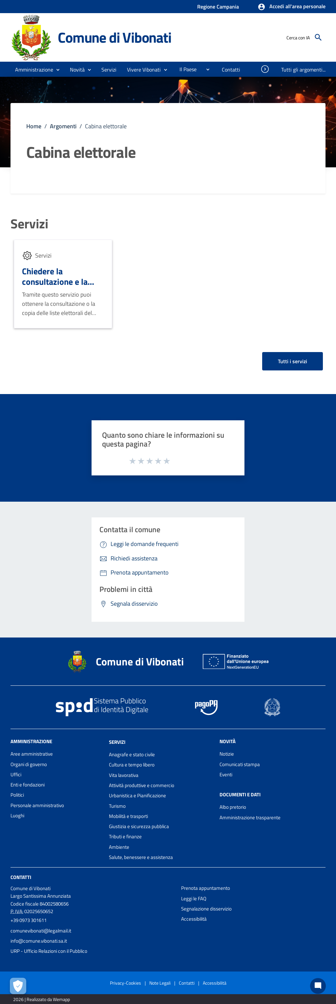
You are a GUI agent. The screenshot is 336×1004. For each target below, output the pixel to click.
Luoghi (17, 815)
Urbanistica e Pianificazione (137, 795)
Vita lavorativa (123, 775)
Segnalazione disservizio (206, 908)
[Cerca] (318, 37)
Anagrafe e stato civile (132, 754)
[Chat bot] (318, 986)
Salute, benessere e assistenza (141, 857)
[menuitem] (185, 69)
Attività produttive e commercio (141, 785)
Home (33, 126)
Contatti (20, 877)
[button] (292, 7)
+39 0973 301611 (28, 920)
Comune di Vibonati (114, 37)
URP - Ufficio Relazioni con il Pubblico (48, 951)
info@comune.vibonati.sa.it (38, 941)
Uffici (15, 774)
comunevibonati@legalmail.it (40, 930)
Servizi (29, 224)
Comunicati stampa (240, 764)
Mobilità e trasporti (128, 816)
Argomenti (63, 126)
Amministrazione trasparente (250, 817)
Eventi (226, 774)
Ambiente (119, 847)
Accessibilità (194, 919)
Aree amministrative (31, 754)
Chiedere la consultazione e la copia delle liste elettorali (55, 287)
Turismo (117, 806)
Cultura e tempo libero (132, 764)
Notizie (227, 754)
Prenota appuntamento (205, 888)
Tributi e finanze (125, 836)
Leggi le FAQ (193, 898)
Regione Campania (218, 6)
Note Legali (160, 982)
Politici (17, 795)
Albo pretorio (233, 807)
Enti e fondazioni (27, 784)
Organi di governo (28, 764)
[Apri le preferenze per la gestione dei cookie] (18, 986)
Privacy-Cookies (125, 982)
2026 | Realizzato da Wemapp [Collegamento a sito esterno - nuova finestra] (41, 999)
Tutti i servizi (292, 361)
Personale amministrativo (37, 805)
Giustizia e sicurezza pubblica (139, 826)
